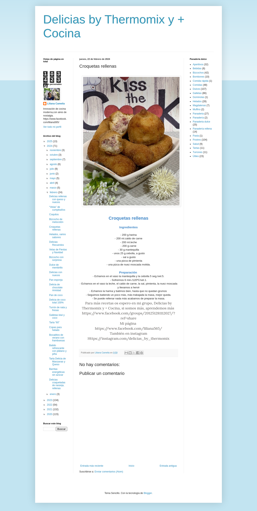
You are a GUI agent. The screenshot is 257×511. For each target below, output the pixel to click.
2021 (50, 409)
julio (52, 168)
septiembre (56, 159)
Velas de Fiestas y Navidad (58, 251)
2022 (50, 404)
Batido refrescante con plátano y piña (57, 349)
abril (52, 183)
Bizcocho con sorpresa (56, 258)
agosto (54, 164)
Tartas (196, 148)
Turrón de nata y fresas (58, 309)
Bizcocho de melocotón (56, 220)
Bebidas (197, 68)
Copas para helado (55, 328)
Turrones (197, 152)
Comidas (197, 85)
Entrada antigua (168, 465)
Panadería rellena (202, 128)
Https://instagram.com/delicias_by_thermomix (128, 338)
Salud (196, 144)
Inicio (131, 465)
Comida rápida (200, 81)
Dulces (196, 89)
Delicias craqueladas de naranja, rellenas (57, 384)
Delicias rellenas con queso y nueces (58, 199)
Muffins (196, 109)
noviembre (56, 150)
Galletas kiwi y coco (57, 316)
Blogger (148, 493)
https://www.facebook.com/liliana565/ (128, 328)
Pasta (196, 135)
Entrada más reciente (91, 465)
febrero (54, 192)
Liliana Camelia (56, 103)
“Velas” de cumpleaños (57, 208)
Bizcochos (198, 72)
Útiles (196, 156)
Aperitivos (198, 64)
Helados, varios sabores (57, 236)
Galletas (197, 93)
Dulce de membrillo (56, 266)
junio (53, 173)
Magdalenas (199, 105)
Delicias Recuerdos (56, 243)
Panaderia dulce (201, 121)
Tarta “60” (54, 322)
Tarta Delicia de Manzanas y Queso (57, 361)
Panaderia (198, 113)
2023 (50, 400)
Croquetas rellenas (55, 228)
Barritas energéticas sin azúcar (57, 372)
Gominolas (198, 97)
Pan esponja (56, 279)
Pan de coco (56, 295)
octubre (54, 154)
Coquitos (54, 214)
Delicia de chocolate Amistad (55, 287)
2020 (50, 414)
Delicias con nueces (55, 273)
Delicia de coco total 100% (57, 301)
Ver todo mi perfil (52, 126)
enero (53, 394)
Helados (197, 101)
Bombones (198, 76)
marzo (53, 187)
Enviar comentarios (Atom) (109, 471)
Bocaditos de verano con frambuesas (57, 338)
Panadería (198, 117)
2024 (50, 146)
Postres (197, 139)
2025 (50, 141)
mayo (53, 178)
